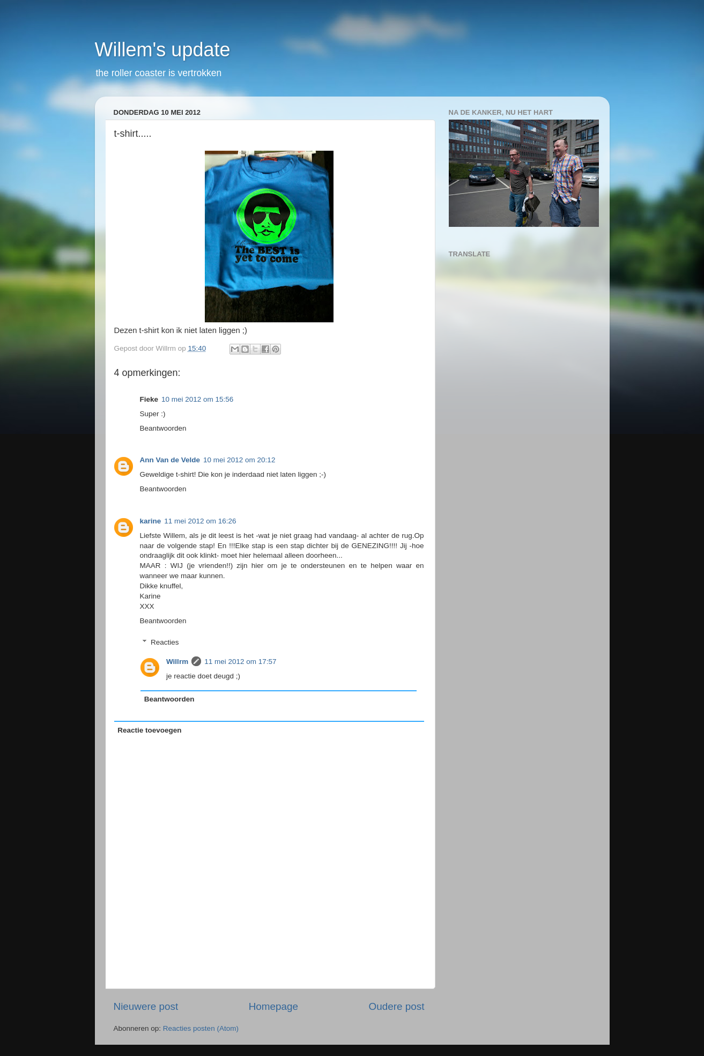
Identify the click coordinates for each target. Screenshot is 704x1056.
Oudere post (397, 1006)
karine (150, 521)
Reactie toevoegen (149, 730)
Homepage (273, 1006)
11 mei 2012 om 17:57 (240, 662)
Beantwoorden (163, 428)
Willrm (177, 662)
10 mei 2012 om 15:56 (197, 399)
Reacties (165, 642)
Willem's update (163, 50)
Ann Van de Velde (170, 460)
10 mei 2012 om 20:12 (239, 460)
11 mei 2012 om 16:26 (200, 521)
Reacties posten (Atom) (201, 1028)
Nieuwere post (146, 1006)
